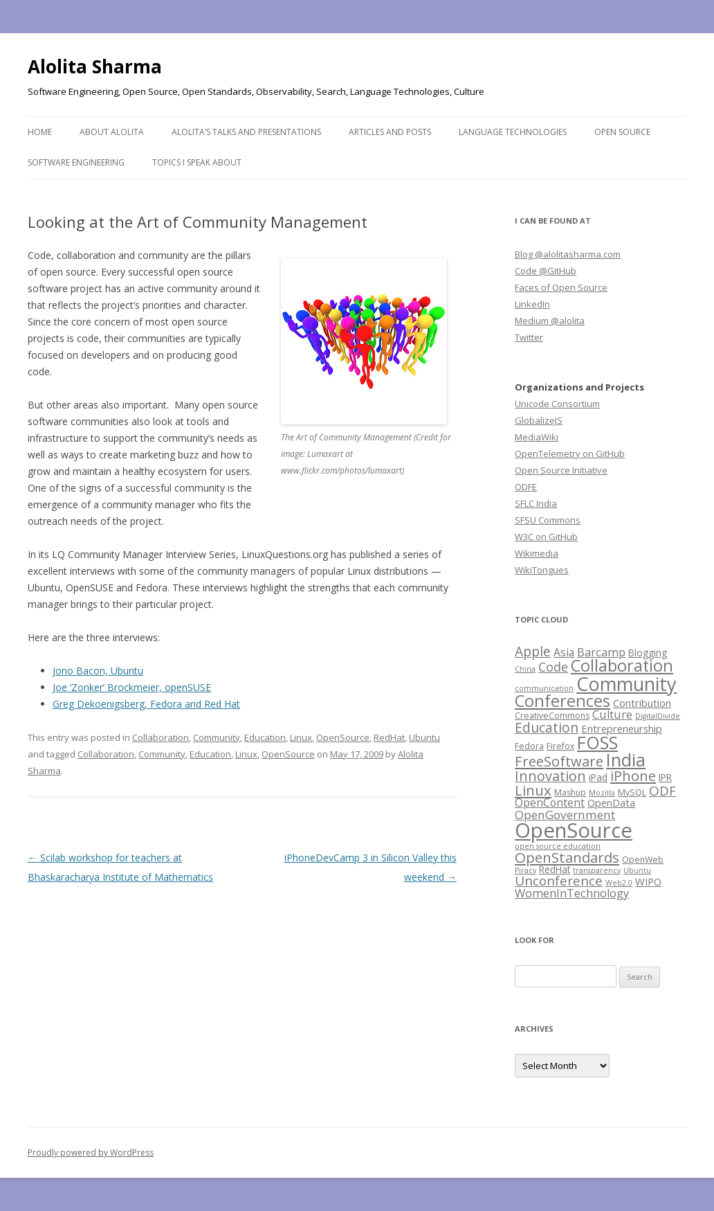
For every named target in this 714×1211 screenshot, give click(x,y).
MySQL (632, 792)
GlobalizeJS (538, 420)
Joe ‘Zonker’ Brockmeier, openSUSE (132, 687)
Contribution (642, 703)
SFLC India (536, 503)
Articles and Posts (390, 132)
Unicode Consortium (557, 403)
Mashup (570, 792)
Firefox (560, 746)
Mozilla (602, 793)
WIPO (648, 881)
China (525, 669)
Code (553, 666)
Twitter (529, 337)
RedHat (389, 737)
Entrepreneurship (621, 728)
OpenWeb (642, 859)
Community (216, 737)
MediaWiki (536, 437)
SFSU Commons (547, 520)
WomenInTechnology (572, 893)
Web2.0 (618, 883)
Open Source (622, 132)
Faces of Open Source (561, 287)
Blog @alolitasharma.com (568, 254)
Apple (533, 651)
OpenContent (550, 802)
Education (265, 737)
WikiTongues (542, 570)
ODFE (526, 487)
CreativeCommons (552, 715)
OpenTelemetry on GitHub (570, 453)
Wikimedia (536, 553)
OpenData (611, 802)
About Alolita (112, 132)
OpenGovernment (565, 815)
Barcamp (601, 652)
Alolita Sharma (95, 66)
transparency (597, 870)
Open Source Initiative (561, 470)
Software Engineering (76, 162)
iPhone (633, 775)
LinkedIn (532, 304)
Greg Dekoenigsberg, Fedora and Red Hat (146, 703)
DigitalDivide (657, 716)
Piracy (525, 870)
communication (544, 688)
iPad (598, 777)
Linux (301, 737)
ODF (662, 791)
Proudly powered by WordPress (91, 1152)
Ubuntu (424, 737)
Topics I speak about (196, 162)
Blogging (647, 652)
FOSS (597, 742)
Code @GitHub (545, 270)
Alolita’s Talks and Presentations (246, 132)
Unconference (559, 881)
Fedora (529, 746)
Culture (612, 714)
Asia (563, 652)
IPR (665, 777)
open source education (558, 846)
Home (40, 132)
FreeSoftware (559, 761)
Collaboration (160, 737)
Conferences (562, 701)
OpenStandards (567, 857)
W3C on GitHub (546, 536)
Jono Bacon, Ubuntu (98, 670)
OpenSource (342, 737)
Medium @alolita (550, 320)
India (626, 759)
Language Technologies (513, 132)
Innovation (550, 775)
